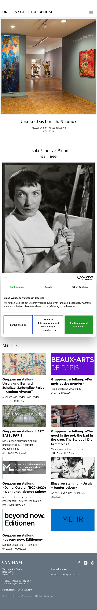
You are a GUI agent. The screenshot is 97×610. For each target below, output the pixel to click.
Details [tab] (48, 286)
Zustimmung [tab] (17, 286)
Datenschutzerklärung (32, 596)
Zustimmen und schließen (79, 325)
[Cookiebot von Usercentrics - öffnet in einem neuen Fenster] (79, 277)
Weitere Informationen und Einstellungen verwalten (48, 324)
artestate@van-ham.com (20, 590)
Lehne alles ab (18, 324)
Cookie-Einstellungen (12, 596)
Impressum (49, 596)
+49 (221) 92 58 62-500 (20, 581)
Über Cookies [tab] (80, 286)
